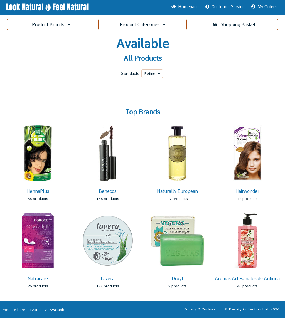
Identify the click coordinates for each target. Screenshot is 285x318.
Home (185, 6)
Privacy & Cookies (199, 309)
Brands (51, 24)
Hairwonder (247, 191)
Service (225, 6)
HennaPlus (37, 191)
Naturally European (177, 191)
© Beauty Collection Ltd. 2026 (251, 309)
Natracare (38, 278)
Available (142, 44)
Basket (233, 24)
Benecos (108, 191)
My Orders (264, 6)
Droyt (177, 278)
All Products (143, 58)
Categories (143, 24)
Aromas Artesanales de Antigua (247, 278)
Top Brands (142, 112)
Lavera (107, 278)
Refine (152, 74)
